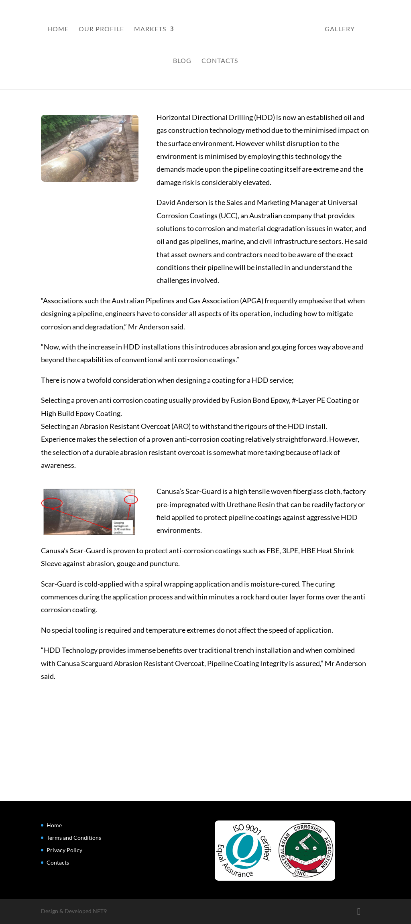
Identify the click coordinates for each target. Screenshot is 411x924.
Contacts (219, 61)
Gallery (340, 29)
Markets (150, 29)
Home (58, 29)
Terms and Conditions (74, 837)
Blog (182, 61)
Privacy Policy (64, 850)
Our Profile (101, 29)
